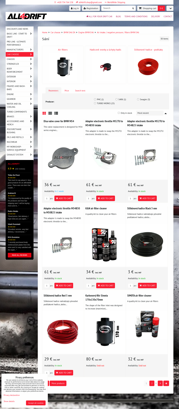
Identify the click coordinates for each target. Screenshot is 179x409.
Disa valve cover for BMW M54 (59, 121)
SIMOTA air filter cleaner (139, 295)
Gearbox (20, 99)
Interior (20, 81)
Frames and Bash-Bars (20, 88)
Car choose (20, 54)
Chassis (20, 59)
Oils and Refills (20, 137)
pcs (48, 198)
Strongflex (20, 64)
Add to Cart (64, 198)
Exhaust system (20, 154)
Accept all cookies (35, 403)
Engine (20, 94)
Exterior (20, 76)
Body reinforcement (20, 70)
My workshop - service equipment (20, 148)
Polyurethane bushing (20, 131)
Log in (75, 8)
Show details (9, 401)
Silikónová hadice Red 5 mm (58, 295)
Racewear (20, 142)
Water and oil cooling (20, 105)
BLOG (118, 16)
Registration (91, 8)
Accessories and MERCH (20, 123)
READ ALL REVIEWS (19, 255)
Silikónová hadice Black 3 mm (142, 208)
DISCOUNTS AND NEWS (17, 28)
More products (58, 383)
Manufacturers (20, 49)
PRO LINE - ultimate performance (16, 43)
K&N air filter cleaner (96, 208)
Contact (168, 16)
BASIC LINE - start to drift (20, 35)
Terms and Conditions (136, 16)
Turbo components (17, 111)
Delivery (155, 16)
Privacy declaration (12, 395)
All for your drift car (99, 16)
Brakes (20, 116)
